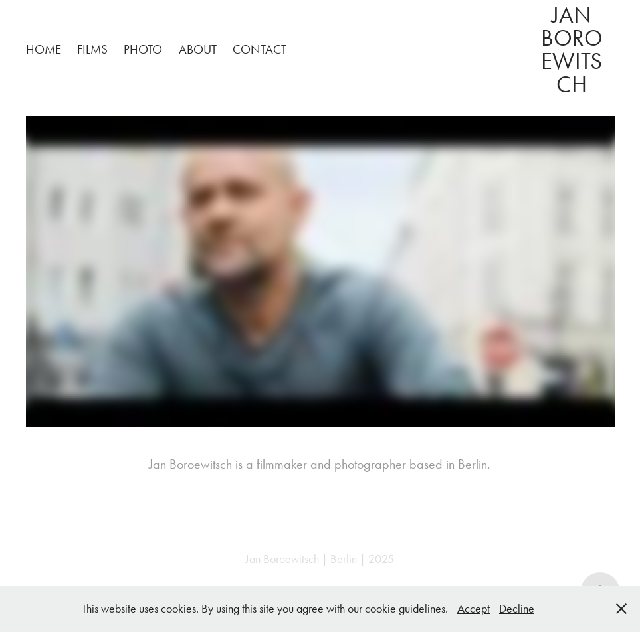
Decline (516, 608)
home (43, 49)
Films (92, 49)
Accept (473, 608)
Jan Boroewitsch (572, 49)
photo (143, 49)
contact (259, 49)
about (198, 49)
